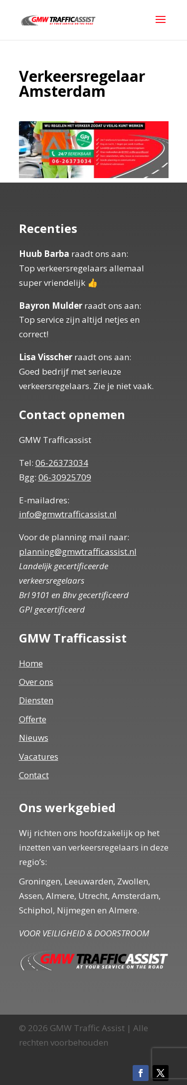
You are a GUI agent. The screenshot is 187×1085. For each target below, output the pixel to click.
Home (31, 663)
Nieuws (33, 737)
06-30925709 (64, 477)
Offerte (32, 719)
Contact (34, 775)
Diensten (36, 700)
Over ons (36, 681)
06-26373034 (61, 462)
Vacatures (38, 756)
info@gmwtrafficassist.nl (68, 514)
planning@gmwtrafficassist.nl (78, 551)
